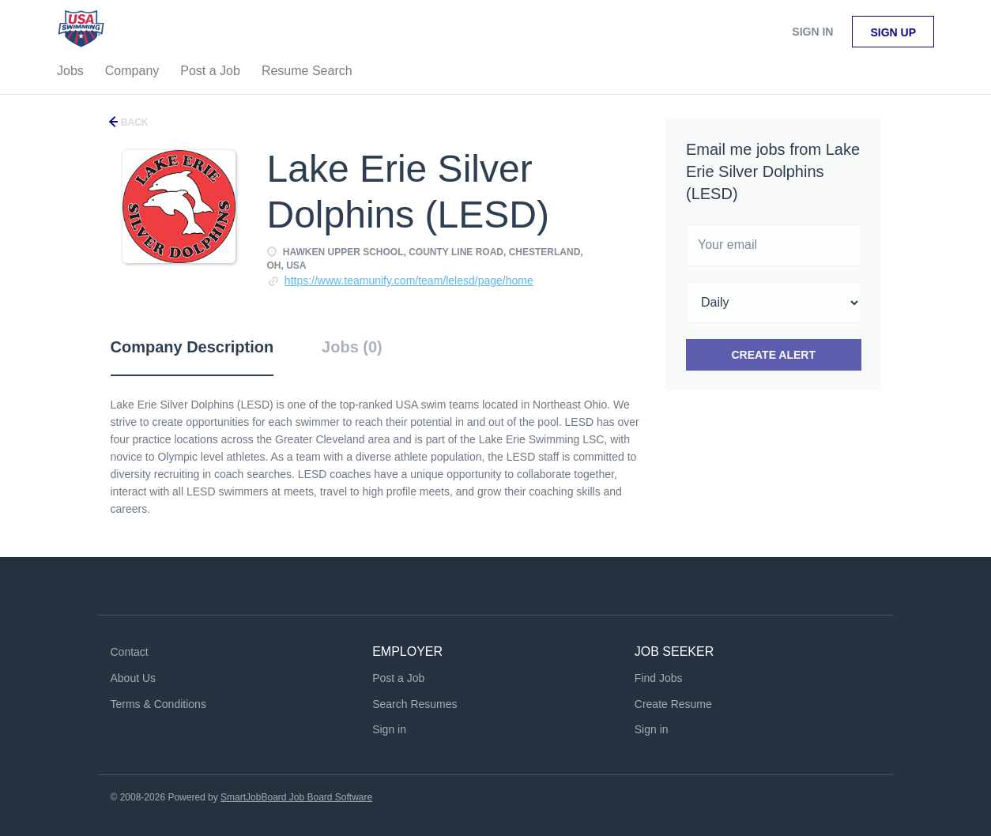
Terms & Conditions (158, 704)
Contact (130, 652)
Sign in (812, 31)
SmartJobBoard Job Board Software (296, 797)
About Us (133, 678)
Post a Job (398, 678)
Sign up (893, 32)
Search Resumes (414, 704)
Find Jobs (659, 678)
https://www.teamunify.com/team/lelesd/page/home (408, 280)
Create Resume (673, 704)
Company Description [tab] (192, 347)
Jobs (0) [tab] (352, 347)
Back (134, 122)
